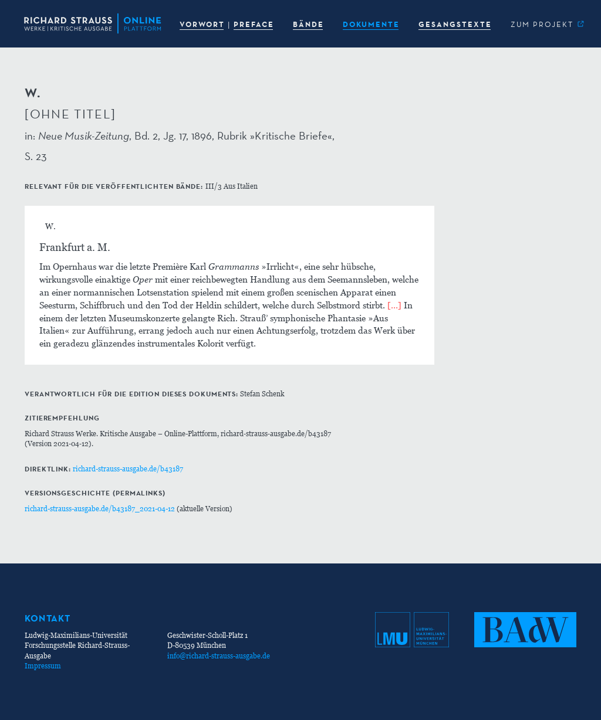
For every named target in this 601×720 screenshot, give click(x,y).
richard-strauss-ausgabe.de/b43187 (128, 468)
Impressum (43, 665)
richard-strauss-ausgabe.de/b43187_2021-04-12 (100, 508)
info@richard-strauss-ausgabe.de (218, 655)
